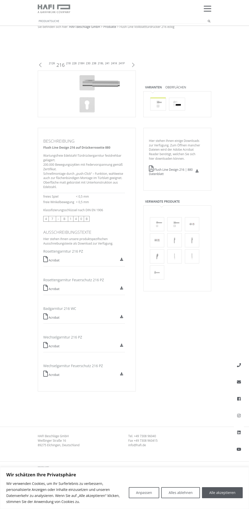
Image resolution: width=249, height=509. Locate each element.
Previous (40, 65)
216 (60, 65)
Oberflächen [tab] (175, 87)
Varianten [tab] (153, 87)
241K (114, 63)
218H (81, 63)
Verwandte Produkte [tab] (162, 201)
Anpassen (144, 492)
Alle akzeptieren (222, 492)
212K (52, 63)
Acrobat (51, 260)
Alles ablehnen (180, 492)
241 (107, 63)
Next (133, 65)
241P (121, 63)
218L (101, 63)
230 (88, 63)
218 (68, 63)
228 (74, 63)
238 (94, 63)
